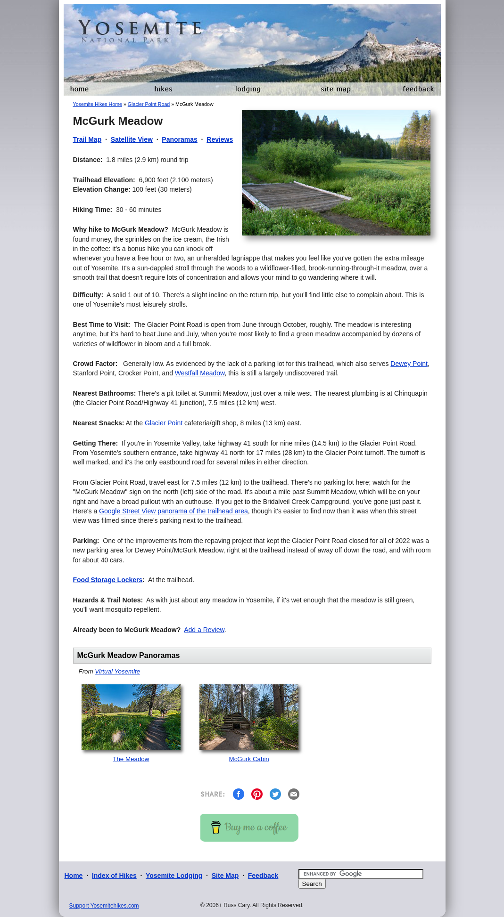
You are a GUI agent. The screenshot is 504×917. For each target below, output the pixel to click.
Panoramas (179, 139)
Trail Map (87, 139)
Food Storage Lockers (108, 580)
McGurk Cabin (249, 759)
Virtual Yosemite (117, 671)
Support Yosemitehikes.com (104, 905)
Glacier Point (163, 423)
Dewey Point (409, 363)
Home (74, 875)
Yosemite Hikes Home (97, 104)
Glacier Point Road (149, 104)
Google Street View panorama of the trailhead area (173, 511)
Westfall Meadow (200, 373)
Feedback (263, 875)
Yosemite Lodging (174, 875)
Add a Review (204, 629)
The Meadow (131, 759)
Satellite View (132, 139)
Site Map (225, 875)
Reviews (220, 139)
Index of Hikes (114, 875)
